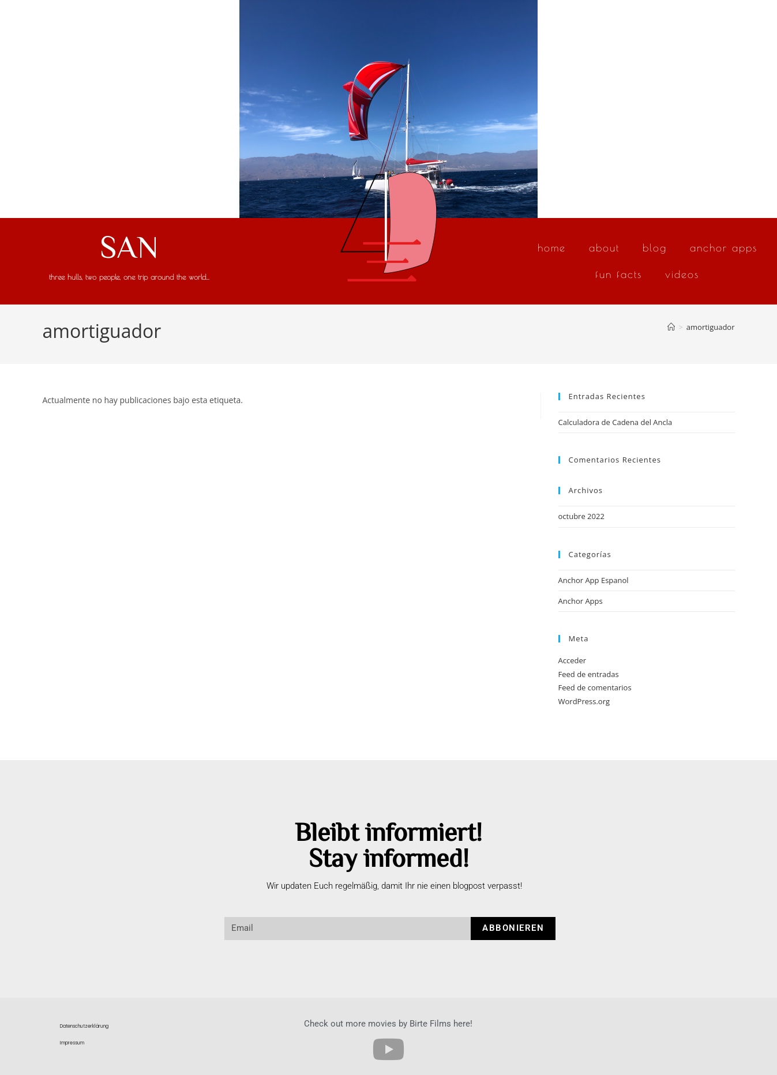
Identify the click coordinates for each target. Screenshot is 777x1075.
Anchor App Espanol (593, 580)
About (604, 248)
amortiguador (710, 327)
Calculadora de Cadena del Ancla (615, 422)
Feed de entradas (588, 674)
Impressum (72, 1043)
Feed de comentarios (595, 687)
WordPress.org (584, 701)
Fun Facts (618, 274)
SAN (129, 246)
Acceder (572, 660)
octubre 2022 (581, 516)
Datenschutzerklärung (84, 1026)
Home (552, 248)
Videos (682, 274)
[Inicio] (671, 327)
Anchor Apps (723, 248)
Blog (655, 248)
